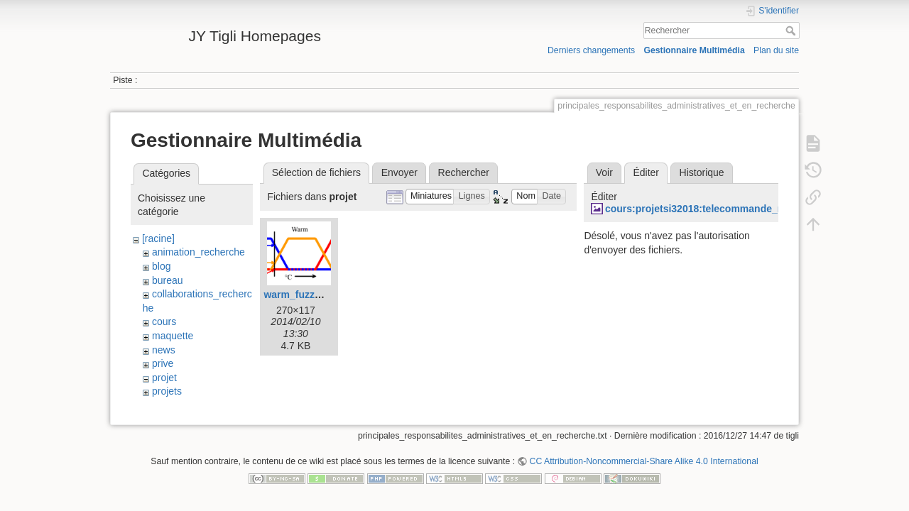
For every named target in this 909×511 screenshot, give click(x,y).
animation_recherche (198, 252)
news (163, 350)
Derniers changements (591, 50)
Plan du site (776, 50)
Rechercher (792, 30)
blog (161, 266)
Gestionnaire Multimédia (693, 50)
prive (162, 363)
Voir (604, 172)
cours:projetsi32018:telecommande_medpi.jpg (714, 208)
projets (167, 391)
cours (164, 321)
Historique (702, 172)
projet (164, 377)
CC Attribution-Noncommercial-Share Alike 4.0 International (644, 464)
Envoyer (399, 172)
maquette (172, 335)
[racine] (158, 238)
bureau (167, 280)
